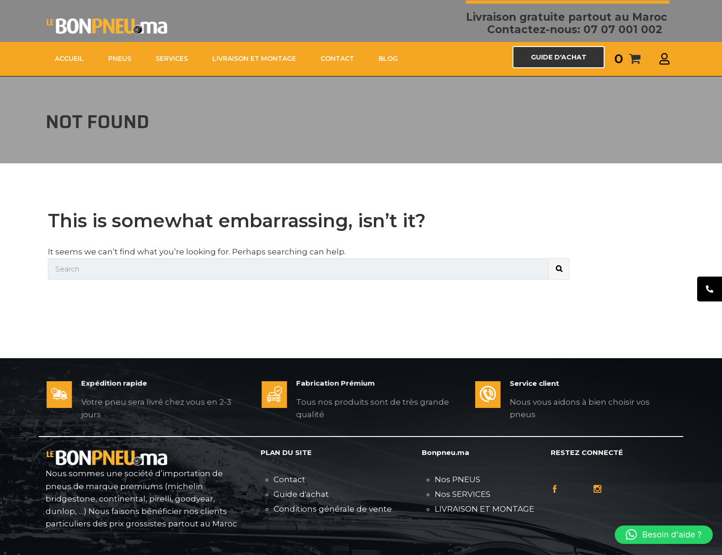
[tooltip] (709, 289)
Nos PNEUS (457, 479)
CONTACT (337, 58)
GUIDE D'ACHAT (559, 57)
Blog (388, 58)
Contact (289, 479)
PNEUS (119, 58)
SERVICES (172, 58)
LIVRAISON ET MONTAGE (254, 58)
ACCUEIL (69, 58)
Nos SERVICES (462, 494)
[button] (664, 534)
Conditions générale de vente (333, 509)
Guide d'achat (301, 494)
